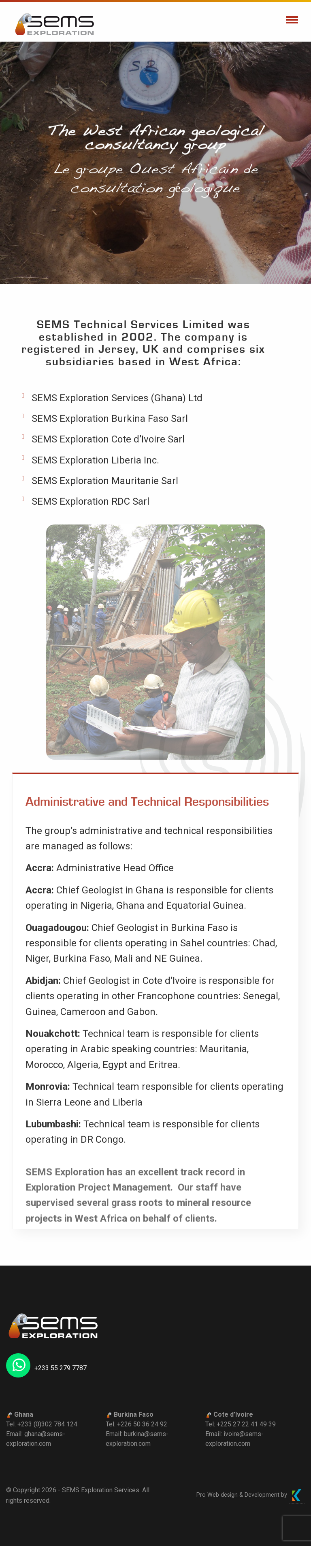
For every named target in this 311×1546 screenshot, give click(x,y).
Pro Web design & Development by (250, 1494)
